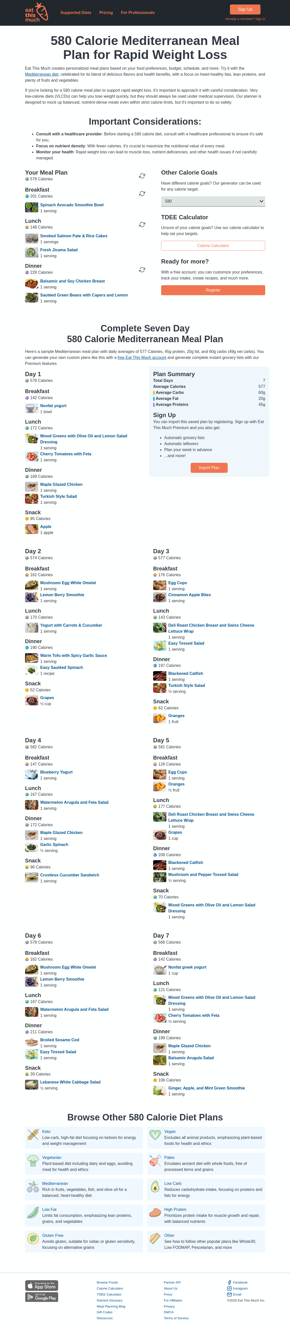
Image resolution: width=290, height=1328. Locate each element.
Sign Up (245, 9)
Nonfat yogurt (53, 406)
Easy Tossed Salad (186, 643)
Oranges (176, 716)
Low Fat (49, 1210)
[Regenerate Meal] (142, 194)
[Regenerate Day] (142, 176)
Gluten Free (52, 1236)
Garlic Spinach (54, 844)
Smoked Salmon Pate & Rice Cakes (73, 236)
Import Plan (209, 468)
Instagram (237, 1288)
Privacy (169, 1306)
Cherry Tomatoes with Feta (65, 454)
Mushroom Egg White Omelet (68, 583)
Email (234, 1294)
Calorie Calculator (213, 246)
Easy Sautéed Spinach (61, 667)
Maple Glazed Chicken (61, 484)
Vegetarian (51, 1158)
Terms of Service (176, 1318)
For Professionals (138, 12)
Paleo (169, 1158)
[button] (213, 201)
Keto (46, 1132)
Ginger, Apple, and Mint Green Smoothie (206, 1088)
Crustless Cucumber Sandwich (69, 875)
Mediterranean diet (41, 74)
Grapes (47, 698)
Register (213, 290)
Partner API (172, 1282)
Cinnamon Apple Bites (189, 595)
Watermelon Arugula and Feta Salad (74, 802)
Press (168, 1294)
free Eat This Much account (141, 357)
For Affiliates (173, 1300)
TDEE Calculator (109, 1294)
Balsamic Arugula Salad (191, 1058)
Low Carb (172, 1184)
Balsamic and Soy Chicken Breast (72, 281)
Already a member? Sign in (245, 19)
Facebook (237, 1282)
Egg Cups (177, 583)
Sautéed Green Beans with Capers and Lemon (84, 295)
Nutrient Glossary (109, 1300)
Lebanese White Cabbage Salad (70, 1082)
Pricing (106, 12)
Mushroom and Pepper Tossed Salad (203, 874)
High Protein (175, 1210)
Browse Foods (107, 1282)
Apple (45, 527)
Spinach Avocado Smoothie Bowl (71, 205)
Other (169, 1236)
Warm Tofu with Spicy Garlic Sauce (73, 655)
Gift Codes (104, 1312)
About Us (170, 1288)
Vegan (169, 1132)
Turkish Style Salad (58, 496)
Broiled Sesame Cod (59, 1040)
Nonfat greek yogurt (187, 967)
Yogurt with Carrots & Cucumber (71, 625)
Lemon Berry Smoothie (62, 595)
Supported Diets (75, 12)
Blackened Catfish (185, 673)
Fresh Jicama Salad (58, 250)
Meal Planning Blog (111, 1306)
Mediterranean (55, 1184)
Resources (104, 1318)
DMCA (168, 1312)
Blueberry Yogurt (56, 772)
